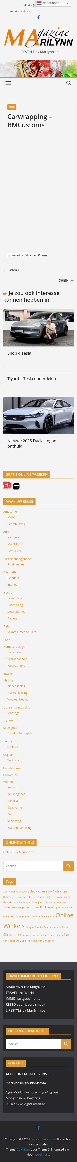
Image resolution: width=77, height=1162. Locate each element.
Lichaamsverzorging (16, 707)
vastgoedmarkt (23, 998)
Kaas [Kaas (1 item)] (36, 907)
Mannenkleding (17, 693)
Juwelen (8, 674)
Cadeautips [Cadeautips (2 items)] (60, 891)
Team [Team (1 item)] (60, 935)
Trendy (8, 741)
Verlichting (14, 821)
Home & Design (14, 647)
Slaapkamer (15, 807)
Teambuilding (16, 524)
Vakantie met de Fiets (21, 632)
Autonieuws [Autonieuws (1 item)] (15, 891)
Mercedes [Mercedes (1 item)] (24, 916)
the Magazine (25, 987)
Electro (8, 593)
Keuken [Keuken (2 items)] (45, 907)
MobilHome (15, 544)
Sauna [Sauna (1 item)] (65, 927)
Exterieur (13, 578)
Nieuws (8, 721)
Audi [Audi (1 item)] (5, 891)
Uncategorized (13, 768)
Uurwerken (10, 775)
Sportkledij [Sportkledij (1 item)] (37, 935)
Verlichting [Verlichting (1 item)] (9, 940)
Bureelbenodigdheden (17, 559)
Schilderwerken (17, 659)
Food (6, 640)
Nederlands (48, 3)
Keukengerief (16, 794)
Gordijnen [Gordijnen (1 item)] (37, 902)
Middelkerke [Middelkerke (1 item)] (48, 916)
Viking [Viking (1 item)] (34, 940)
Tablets (12, 618)
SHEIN (66, 280)
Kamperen (14, 537)
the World (20, 993)
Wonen (8, 782)
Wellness (13, 760)
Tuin (10, 814)
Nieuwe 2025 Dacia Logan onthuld (31, 443)
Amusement (11, 511)
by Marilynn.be (25, 1010)
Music (11, 517)
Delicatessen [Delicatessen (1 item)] (21, 897)
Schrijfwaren (15, 564)
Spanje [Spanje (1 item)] (26, 935)
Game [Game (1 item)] (67, 897)
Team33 (12, 270)
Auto (12, 107)
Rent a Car (14, 551)
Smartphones (16, 612)
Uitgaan (8, 755)
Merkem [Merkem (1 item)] (35, 916)
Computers (14, 598)
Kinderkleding (16, 686)
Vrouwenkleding (17, 699)
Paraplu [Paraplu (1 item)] (29, 927)
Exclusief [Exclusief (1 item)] (50, 897)
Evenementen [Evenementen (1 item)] (37, 897)
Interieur (12, 585)
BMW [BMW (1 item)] (49, 891)
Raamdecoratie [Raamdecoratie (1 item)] (52, 927)
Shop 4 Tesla (19, 353)
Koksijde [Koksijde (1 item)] (55, 907)
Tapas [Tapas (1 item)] (53, 935)
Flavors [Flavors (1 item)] (59, 897)
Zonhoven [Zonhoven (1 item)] (48, 940)
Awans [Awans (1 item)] (25, 891)
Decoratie (9, 572)
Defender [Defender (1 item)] (8, 897)
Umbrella (13, 747)
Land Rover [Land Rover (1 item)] (67, 907)
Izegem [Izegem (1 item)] (22, 907)
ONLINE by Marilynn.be (18, 852)
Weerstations (16, 666)
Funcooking (15, 605)
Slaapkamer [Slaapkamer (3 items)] (12, 934)
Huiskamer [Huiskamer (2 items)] (10, 907)
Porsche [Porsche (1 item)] (38, 927)
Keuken (12, 787)
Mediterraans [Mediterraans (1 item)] (10, 916)
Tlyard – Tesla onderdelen (31, 378)
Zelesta (26, 11)
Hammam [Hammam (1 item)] (49, 902)
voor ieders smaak (25, 1004)
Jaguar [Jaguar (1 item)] (30, 907)
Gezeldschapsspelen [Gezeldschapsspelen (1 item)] (20, 902)
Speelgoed (10, 728)
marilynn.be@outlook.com (26, 1083)
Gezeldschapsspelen (20, 733)
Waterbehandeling (19, 828)
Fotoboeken (15, 652)
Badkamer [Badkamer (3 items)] (37, 891)
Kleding (8, 680)
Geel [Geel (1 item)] (5, 902)
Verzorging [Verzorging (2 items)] (23, 940)
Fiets (6, 626)
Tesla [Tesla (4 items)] (68, 934)
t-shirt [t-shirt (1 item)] (46, 935)
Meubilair (13, 801)
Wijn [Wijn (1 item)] (40, 940)
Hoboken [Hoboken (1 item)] (61, 902)
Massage (13, 713)
